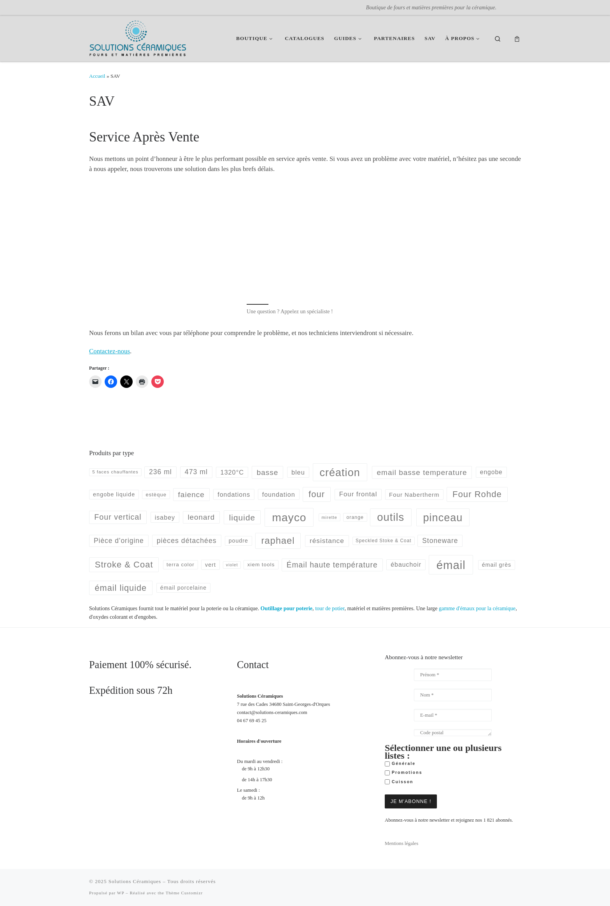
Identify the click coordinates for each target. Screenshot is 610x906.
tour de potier (329, 608)
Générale (400, 763)
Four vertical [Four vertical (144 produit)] (117, 517)
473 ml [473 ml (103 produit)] (196, 472)
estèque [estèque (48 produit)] (155, 495)
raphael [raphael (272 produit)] (277, 541)
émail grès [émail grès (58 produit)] (496, 565)
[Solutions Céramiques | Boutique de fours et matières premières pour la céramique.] (137, 37)
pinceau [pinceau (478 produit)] (443, 517)
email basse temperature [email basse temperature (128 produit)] (422, 472)
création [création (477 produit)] (339, 472)
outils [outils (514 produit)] (390, 517)
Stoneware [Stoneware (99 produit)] (440, 541)
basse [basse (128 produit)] (268, 472)
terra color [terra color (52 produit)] (181, 564)
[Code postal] (453, 732)
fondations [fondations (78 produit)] (233, 494)
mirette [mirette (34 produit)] (329, 517)
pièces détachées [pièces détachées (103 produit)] (187, 541)
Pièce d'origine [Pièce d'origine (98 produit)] (119, 541)
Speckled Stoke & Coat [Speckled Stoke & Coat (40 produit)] (384, 540)
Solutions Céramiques (135, 881)
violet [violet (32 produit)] (232, 564)
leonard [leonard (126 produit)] (201, 517)
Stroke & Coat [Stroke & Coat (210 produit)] (124, 564)
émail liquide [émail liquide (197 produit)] (121, 588)
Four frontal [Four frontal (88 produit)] (358, 494)
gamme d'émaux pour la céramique (477, 608)
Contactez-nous (109, 351)
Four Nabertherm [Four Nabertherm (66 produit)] (414, 494)
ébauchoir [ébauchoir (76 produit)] (406, 564)
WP (120, 892)
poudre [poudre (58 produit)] (238, 541)
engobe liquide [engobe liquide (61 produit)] (114, 494)
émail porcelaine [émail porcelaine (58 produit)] (183, 588)
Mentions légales (401, 843)
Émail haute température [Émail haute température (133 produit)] (332, 565)
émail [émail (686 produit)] (451, 565)
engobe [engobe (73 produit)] (491, 472)
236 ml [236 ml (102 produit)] (160, 472)
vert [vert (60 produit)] (210, 565)
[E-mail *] (453, 715)
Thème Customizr (184, 892)
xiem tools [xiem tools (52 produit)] (261, 564)
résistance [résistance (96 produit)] (327, 541)
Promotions (403, 772)
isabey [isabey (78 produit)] (165, 517)
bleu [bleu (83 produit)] (298, 472)
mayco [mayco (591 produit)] (289, 517)
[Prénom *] (453, 675)
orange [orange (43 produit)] (354, 517)
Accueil (97, 76)
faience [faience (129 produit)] (191, 495)
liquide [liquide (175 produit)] (242, 517)
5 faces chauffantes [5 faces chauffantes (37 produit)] (115, 472)
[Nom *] (453, 695)
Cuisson (399, 782)
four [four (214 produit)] (317, 494)
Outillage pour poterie (286, 608)
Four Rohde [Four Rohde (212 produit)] (477, 494)
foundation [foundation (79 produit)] (278, 494)
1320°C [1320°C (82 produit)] (232, 472)
